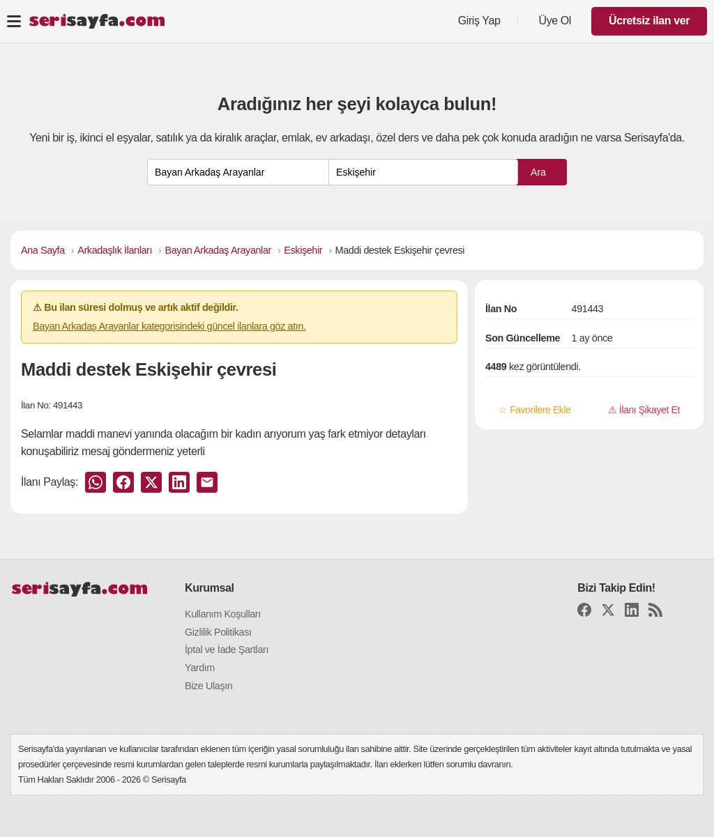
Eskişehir (303, 250)
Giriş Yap (479, 20)
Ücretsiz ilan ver (649, 20)
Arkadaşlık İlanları (114, 250)
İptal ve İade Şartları (226, 649)
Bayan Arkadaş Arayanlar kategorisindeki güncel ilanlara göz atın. (169, 326)
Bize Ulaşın (208, 685)
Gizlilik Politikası (218, 632)
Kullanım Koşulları (223, 614)
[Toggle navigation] (14, 21)
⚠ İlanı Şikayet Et (644, 409)
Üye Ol (555, 20)
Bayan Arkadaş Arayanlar (218, 250)
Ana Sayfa (43, 250)
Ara (538, 172)
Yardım (200, 667)
